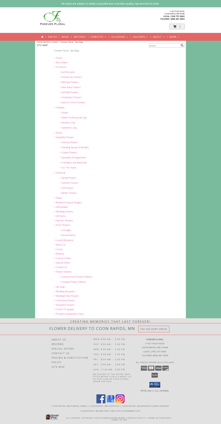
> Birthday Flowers (69, 82)
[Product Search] (164, 46)
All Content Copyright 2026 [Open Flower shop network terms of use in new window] (82, 418)
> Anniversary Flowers (71, 77)
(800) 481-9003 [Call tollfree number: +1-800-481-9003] (177, 19)
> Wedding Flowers (63, 211)
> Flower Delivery (62, 271)
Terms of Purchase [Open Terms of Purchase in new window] (159, 418)
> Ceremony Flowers (64, 300)
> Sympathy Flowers (64, 137)
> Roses (58, 132)
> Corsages (65, 230)
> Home (58, 57)
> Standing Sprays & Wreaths (74, 147)
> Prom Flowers (62, 225)
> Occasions (60, 66)
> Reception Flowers (64, 304)
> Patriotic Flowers (63, 220)
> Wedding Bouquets (64, 291)
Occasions (119, 36)
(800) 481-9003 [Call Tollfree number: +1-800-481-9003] (160, 355)
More (175, 36)
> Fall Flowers (67, 187)
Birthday (80, 36)
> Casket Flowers (68, 152)
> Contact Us (60, 267)
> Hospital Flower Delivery (73, 281)
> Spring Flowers (68, 177)
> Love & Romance (63, 240)
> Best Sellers (61, 62)
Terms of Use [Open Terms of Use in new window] (119, 419)
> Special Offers (62, 262)
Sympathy (98, 36)
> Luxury (58, 249)
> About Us (59, 244)
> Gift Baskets (61, 207)
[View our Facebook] (100, 402)
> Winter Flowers (68, 192)
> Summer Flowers (69, 182)
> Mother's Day (67, 122)
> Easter (64, 112)
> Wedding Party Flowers (66, 295)
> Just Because (67, 72)
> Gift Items (60, 216)
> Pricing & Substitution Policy (69, 313)
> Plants (58, 198)
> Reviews (59, 253)
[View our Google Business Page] (110, 402)
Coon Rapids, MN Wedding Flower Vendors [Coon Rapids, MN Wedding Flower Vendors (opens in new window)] (145, 406)
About (159, 36)
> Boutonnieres (67, 235)
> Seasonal (59, 172)
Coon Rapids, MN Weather (94, 411)
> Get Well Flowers (69, 92)
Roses (65, 36)
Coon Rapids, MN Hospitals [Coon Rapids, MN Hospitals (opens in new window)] (105, 406)
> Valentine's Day (68, 127)
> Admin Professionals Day (73, 117)
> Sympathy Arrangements (73, 157)
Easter (52, 36)
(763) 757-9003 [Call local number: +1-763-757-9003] (177, 16)
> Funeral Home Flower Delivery (76, 276)
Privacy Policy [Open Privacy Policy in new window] (136, 418)
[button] (177, 26)
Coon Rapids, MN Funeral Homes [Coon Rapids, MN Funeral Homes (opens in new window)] (69, 406)
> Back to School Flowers (72, 102)
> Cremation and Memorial (73, 162)
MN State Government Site (126, 411)
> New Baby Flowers (70, 87)
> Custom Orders (62, 258)
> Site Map (59, 286)
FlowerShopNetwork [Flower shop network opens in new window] (112, 418)
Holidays (140, 36)
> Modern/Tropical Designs (67, 202)
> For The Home (68, 167)
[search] (182, 45)
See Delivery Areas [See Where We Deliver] (153, 329)
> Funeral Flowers (69, 142)
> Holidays (59, 107)
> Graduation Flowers (71, 97)
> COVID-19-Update (64, 309)
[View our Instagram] (120, 402)
